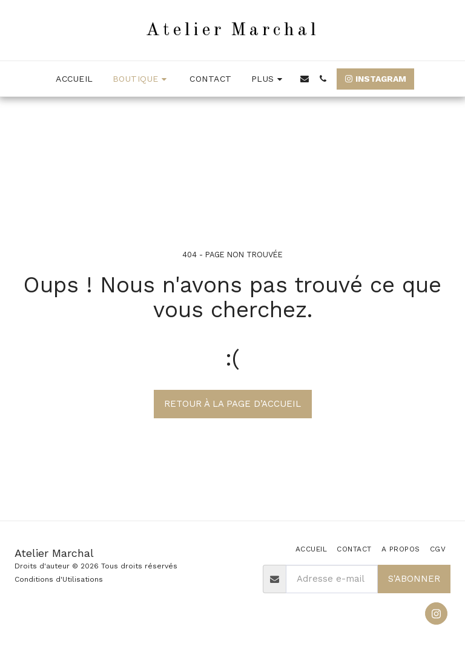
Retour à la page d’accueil (232, 403)
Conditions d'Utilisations (59, 579)
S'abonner (414, 578)
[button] (304, 78)
